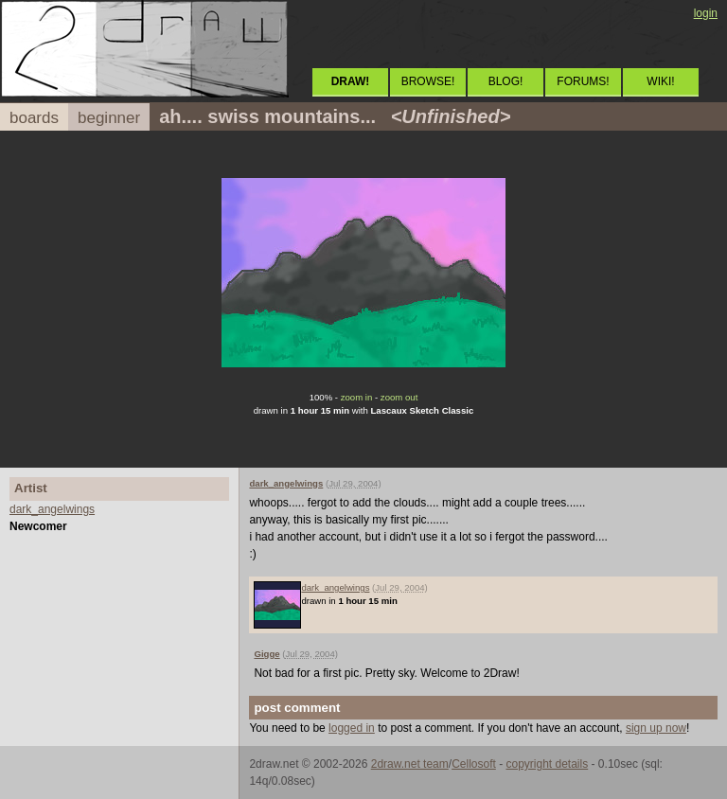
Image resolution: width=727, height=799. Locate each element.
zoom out (399, 397)
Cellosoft (474, 764)
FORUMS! (583, 81)
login (706, 13)
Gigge (266, 653)
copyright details (546, 764)
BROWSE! (428, 81)
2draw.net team (410, 764)
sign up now (656, 728)
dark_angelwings (52, 509)
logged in (351, 728)
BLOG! (505, 81)
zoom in (357, 397)
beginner (109, 118)
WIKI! (660, 81)
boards (34, 118)
